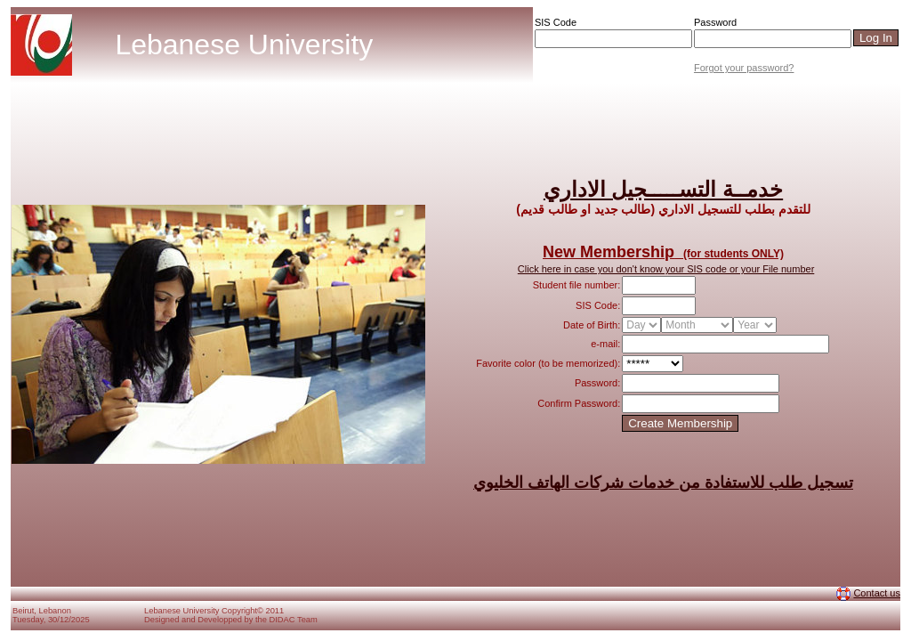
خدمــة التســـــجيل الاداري (663, 189)
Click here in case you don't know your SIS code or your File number (666, 269)
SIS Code (555, 22)
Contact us (876, 593)
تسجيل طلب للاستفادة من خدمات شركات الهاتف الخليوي (663, 482)
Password (715, 22)
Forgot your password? (744, 67)
